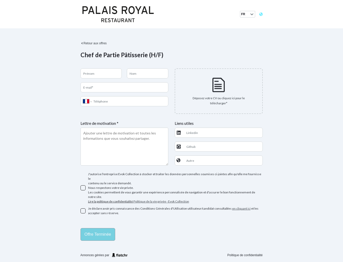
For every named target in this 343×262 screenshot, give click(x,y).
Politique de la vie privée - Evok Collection (161, 201)
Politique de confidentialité (245, 255)
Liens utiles (184, 123)
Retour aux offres (93, 43)
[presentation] (219, 91)
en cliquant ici (241, 208)
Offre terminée (98, 234)
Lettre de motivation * (99, 123)
